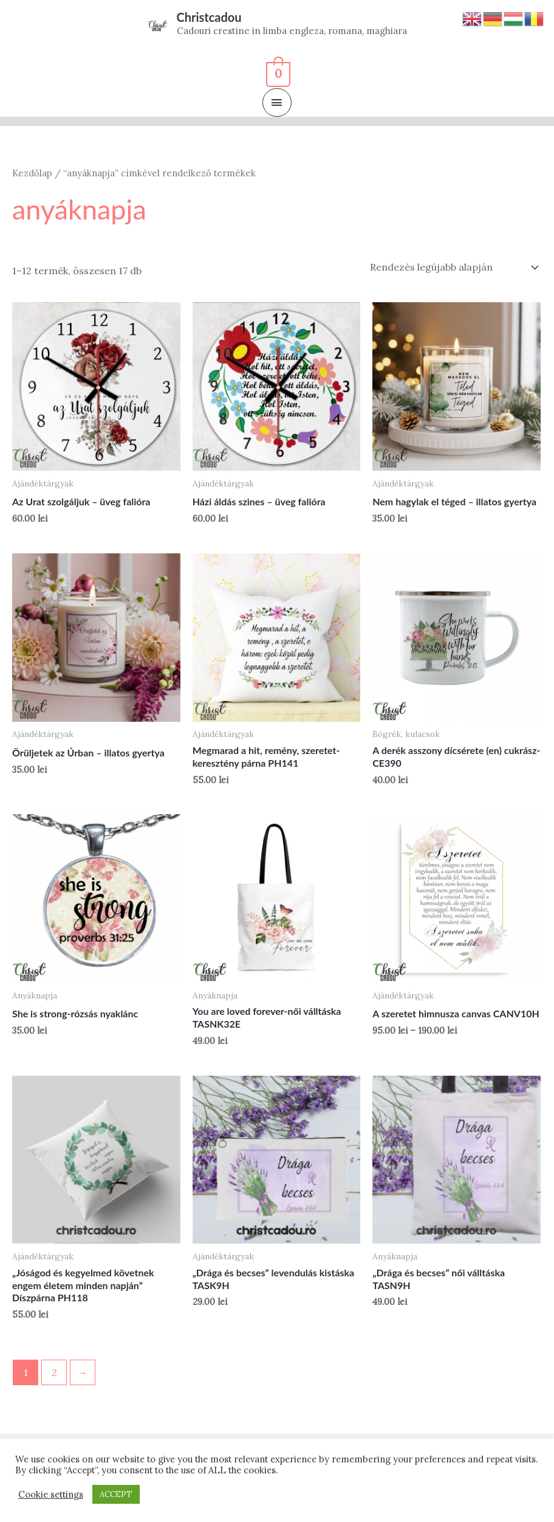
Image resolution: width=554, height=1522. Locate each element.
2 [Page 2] (54, 1372)
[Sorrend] (452, 267)
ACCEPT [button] (116, 1494)
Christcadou (209, 17)
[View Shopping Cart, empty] (277, 72)
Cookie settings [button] (50, 1494)
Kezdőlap (32, 173)
